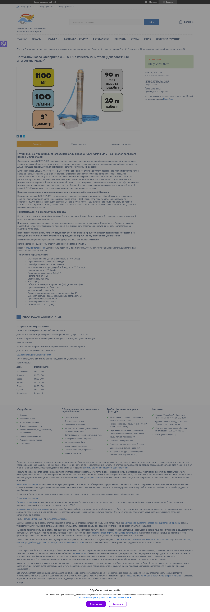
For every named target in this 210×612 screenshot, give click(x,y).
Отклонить (118, 604)
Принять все (96, 604)
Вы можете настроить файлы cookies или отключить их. (103, 597)
